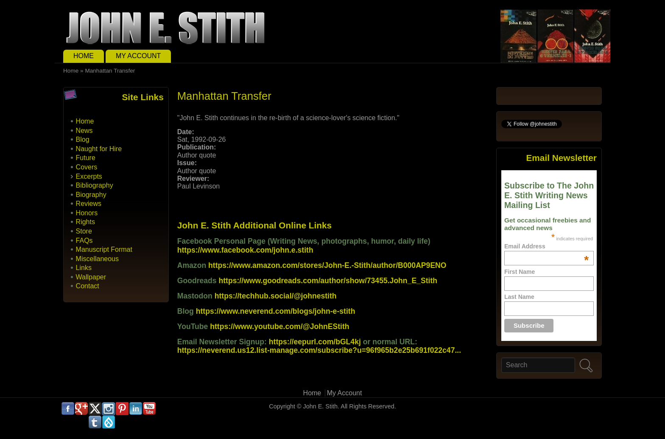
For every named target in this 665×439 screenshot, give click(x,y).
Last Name (519, 296)
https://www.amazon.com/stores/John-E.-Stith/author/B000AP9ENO (327, 265)
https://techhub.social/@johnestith (276, 296)
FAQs (84, 240)
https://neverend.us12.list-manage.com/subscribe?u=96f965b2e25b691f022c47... (319, 350)
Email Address (546, 246)
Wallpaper (91, 277)
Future (85, 157)
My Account (138, 55)
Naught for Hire (99, 148)
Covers (87, 167)
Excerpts (89, 176)
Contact (87, 286)
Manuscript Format (104, 249)
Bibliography (94, 185)
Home (83, 55)
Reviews (88, 203)
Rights (85, 221)
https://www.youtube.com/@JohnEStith (279, 326)
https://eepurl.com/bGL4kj (315, 342)
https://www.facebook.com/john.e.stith (245, 250)
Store (84, 231)
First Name (519, 271)
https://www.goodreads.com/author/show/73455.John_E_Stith (328, 280)
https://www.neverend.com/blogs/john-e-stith (275, 311)
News (84, 130)
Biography (91, 194)
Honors (87, 213)
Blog (82, 139)
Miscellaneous (97, 258)
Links (84, 267)
